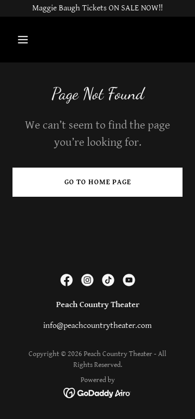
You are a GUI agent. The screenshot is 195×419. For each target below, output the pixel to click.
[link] (66, 280)
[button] (25, 39)
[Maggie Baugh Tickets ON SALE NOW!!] (97, 8)
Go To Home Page (97, 182)
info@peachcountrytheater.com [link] (97, 326)
